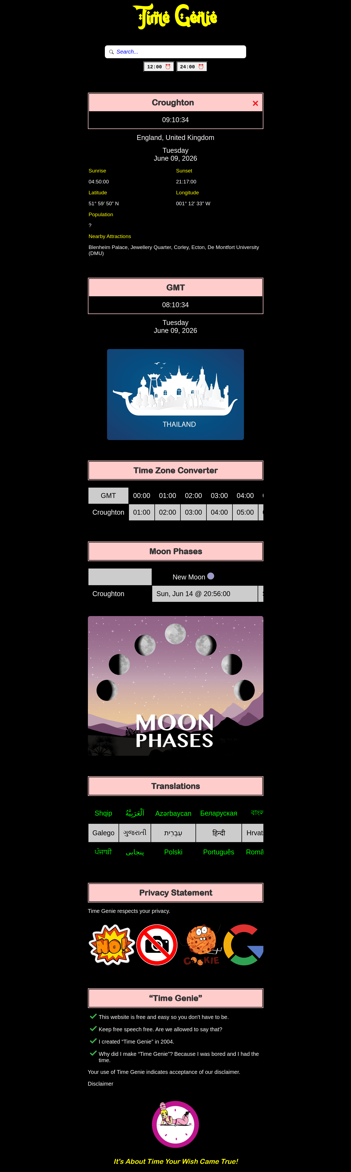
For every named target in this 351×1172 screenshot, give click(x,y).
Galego (104, 833)
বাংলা (259, 812)
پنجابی (135, 852)
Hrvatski (259, 833)
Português (218, 852)
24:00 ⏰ (192, 67)
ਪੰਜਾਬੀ (103, 852)
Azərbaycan (173, 813)
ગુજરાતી (134, 832)
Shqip (103, 813)
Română (259, 852)
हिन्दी (218, 833)
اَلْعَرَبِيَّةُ (134, 813)
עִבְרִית (173, 833)
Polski (173, 852)
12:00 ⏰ (159, 67)
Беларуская (218, 813)
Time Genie (176, 17)
